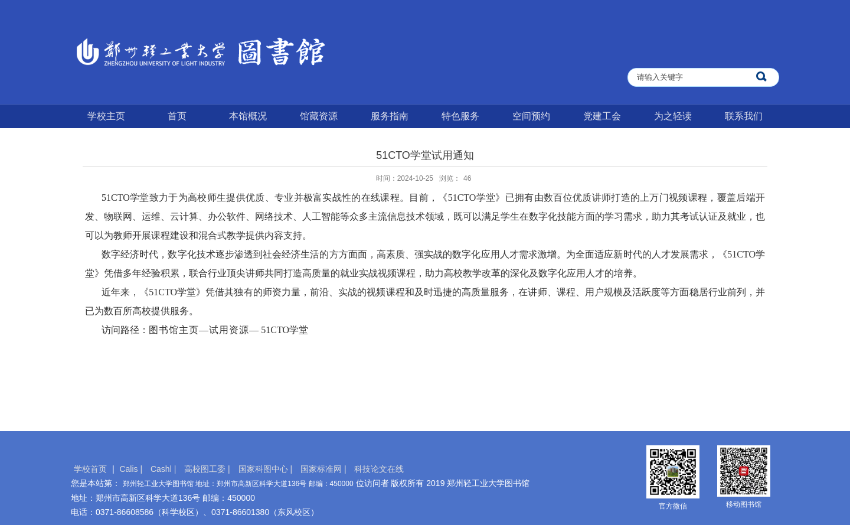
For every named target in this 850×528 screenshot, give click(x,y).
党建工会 (602, 116)
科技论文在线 (379, 469)
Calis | (132, 469)
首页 (177, 116)
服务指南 (389, 116)
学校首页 (90, 469)
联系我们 (744, 116)
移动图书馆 (743, 504)
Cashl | (164, 469)
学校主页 (106, 116)
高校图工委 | (208, 469)
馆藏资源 (319, 116)
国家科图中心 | (266, 469)
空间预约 (531, 116)
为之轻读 (673, 116)
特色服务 (460, 116)
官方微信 (673, 506)
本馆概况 (248, 116)
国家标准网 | (324, 469)
